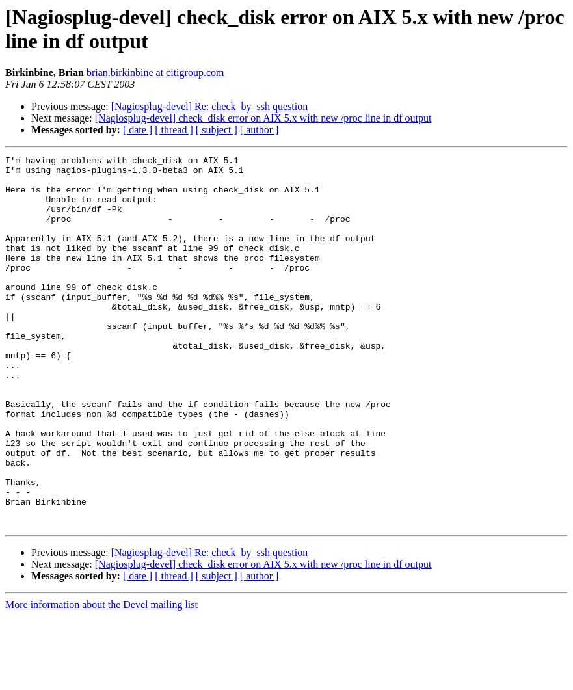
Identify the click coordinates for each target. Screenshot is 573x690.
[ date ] (137, 129)
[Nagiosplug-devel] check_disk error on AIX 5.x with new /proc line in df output (263, 118)
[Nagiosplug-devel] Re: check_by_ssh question (209, 106)
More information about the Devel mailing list (101, 678)
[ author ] (259, 129)
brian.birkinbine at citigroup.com (155, 72)
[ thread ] (174, 129)
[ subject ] (216, 129)
